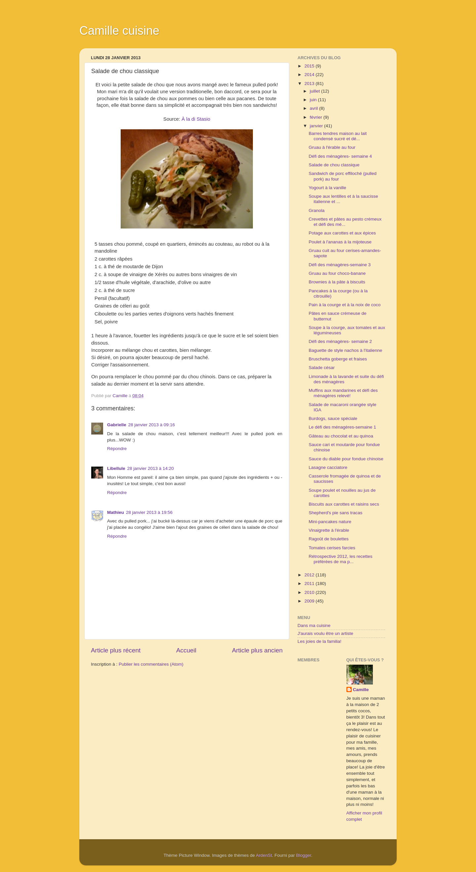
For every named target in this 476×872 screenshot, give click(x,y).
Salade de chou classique (334, 164)
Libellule (116, 468)
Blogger (303, 855)
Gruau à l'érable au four (332, 147)
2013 (310, 83)
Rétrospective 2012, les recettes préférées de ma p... (341, 559)
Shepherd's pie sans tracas (335, 512)
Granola (317, 210)
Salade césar (322, 367)
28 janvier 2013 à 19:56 (149, 512)
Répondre (117, 448)
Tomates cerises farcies (332, 547)
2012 (310, 574)
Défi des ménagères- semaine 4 (340, 156)
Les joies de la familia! (319, 641)
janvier (317, 125)
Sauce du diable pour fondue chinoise (346, 458)
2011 (310, 583)
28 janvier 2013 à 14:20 (150, 468)
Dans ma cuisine (314, 625)
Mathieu (115, 512)
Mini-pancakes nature (330, 521)
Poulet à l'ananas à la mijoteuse (340, 241)
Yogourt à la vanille (327, 187)
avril (314, 108)
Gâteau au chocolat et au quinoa (341, 436)
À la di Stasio (195, 119)
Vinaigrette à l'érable (329, 530)
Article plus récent (115, 650)
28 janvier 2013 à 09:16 (151, 424)
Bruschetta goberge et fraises (338, 358)
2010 (310, 592)
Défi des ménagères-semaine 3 (340, 264)
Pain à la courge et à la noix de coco (345, 304)
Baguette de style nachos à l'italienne (345, 350)
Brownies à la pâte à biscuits (337, 281)
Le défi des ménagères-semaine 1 (342, 427)
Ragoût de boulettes (329, 538)
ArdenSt (264, 855)
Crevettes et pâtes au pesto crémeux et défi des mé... (345, 222)
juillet (315, 91)
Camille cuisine (119, 30)
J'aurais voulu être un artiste (325, 633)
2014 (310, 74)
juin (314, 99)
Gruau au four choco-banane (337, 273)
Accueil (186, 650)
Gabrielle (116, 424)
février (316, 117)
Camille (361, 689)
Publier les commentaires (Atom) (151, 664)
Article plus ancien (257, 650)
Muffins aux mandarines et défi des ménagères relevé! (343, 393)
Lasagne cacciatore (328, 467)
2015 (310, 65)
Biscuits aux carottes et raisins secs (344, 504)
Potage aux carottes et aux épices (342, 232)
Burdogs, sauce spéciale (333, 418)
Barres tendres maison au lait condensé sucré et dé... (338, 136)
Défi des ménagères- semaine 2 (340, 341)
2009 (310, 601)
